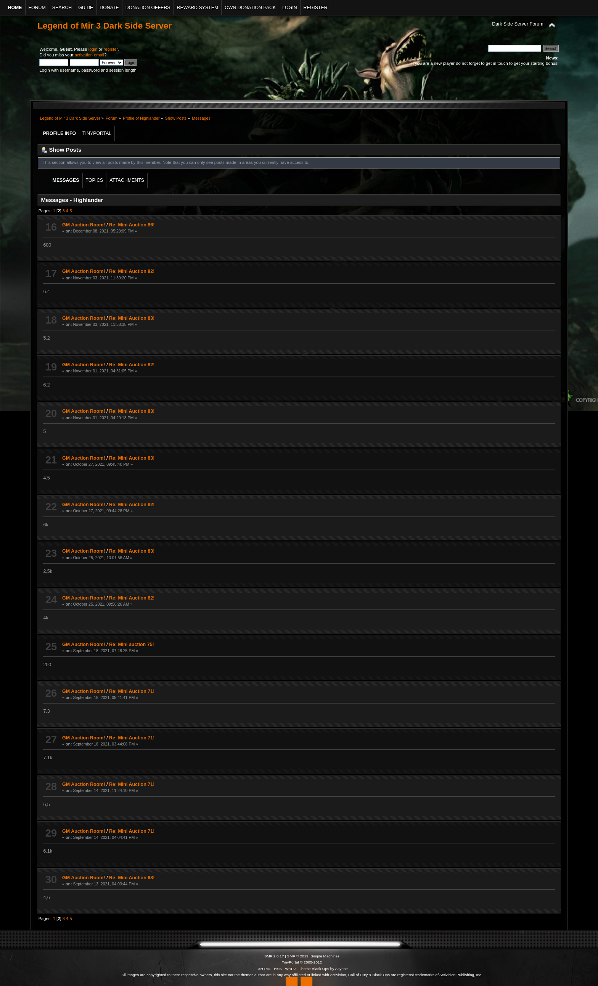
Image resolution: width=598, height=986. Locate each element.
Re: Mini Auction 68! (131, 877)
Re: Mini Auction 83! (131, 318)
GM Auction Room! (83, 225)
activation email (89, 55)
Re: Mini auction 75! (131, 644)
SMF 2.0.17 (274, 956)
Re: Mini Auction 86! (131, 225)
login (93, 49)
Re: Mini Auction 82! (131, 271)
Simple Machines (324, 956)
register (111, 49)
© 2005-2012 (311, 962)
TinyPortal (290, 962)
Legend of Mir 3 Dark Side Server (104, 25)
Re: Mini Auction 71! (131, 691)
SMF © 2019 (298, 956)
